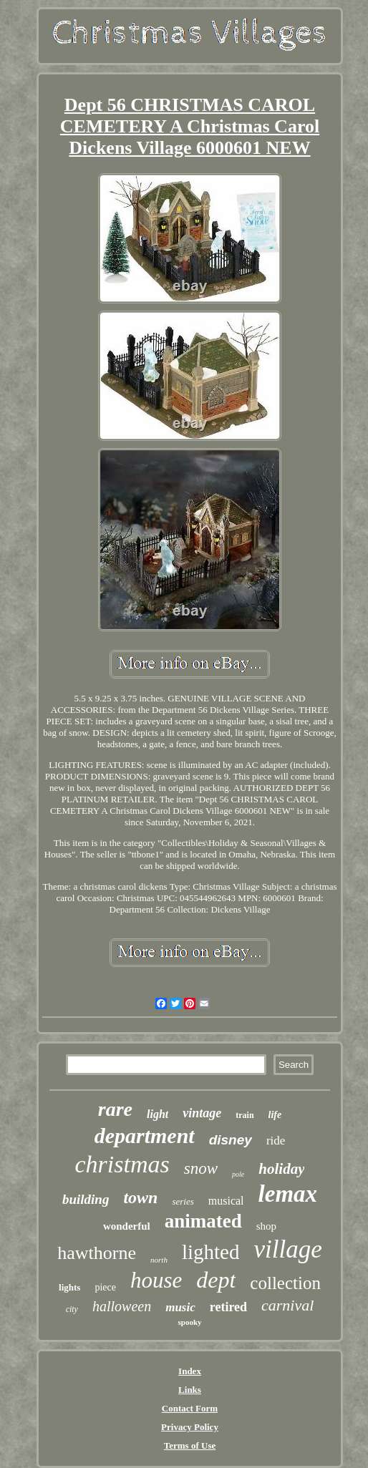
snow (201, 1168)
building (85, 1199)
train (244, 1115)
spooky (189, 1322)
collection (285, 1283)
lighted (211, 1251)
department (145, 1135)
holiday (281, 1168)
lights (69, 1287)
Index (189, 1371)
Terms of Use (190, 1445)
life (275, 1114)
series (182, 1201)
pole (238, 1174)
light (157, 1114)
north (159, 1259)
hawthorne (96, 1253)
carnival (287, 1305)
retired (228, 1307)
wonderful (126, 1226)
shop (266, 1226)
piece (105, 1287)
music (180, 1307)
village (287, 1249)
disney (230, 1139)
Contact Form (190, 1408)
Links (189, 1389)
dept (216, 1280)
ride (275, 1140)
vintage (202, 1113)
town (140, 1197)
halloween (121, 1306)
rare (115, 1109)
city (72, 1309)
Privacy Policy (189, 1426)
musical (226, 1201)
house (156, 1280)
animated (203, 1221)
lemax (287, 1194)
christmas (122, 1164)
